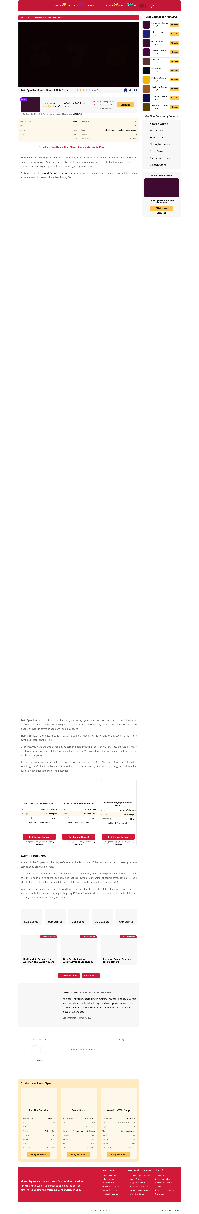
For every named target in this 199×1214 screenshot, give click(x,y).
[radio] (78, 90)
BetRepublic (156, 68)
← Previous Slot (69, 975)
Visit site (125, 104)
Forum (91, 6)
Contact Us (161, 1186)
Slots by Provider (110, 1175)
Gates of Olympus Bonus (140, 1175)
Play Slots (60, 5)
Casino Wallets (109, 1183)
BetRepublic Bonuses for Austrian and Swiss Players (38, 960)
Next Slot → (90, 975)
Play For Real (38, 1154)
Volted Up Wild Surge (119, 1110)
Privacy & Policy (163, 1179)
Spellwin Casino (158, 50)
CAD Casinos (126, 921)
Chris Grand (70, 992)
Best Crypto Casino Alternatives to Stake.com (78, 960)
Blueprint (51, 1118)
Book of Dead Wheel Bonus (78, 803)
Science (132, 1131)
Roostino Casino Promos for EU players (117, 960)
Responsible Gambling (166, 1190)
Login (122, 1039)
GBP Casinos (79, 921)
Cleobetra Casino (159, 87)
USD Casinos (55, 921)
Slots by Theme (109, 1179)
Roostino (155, 59)
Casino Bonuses (74, 5)
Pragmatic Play (89, 1118)
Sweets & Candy (89, 1131)
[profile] (152, 6)
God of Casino (49, 103)
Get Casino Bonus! (39, 836)
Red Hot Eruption (39, 1110)
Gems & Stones (131, 130)
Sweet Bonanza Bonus (139, 1186)
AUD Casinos (102, 921)
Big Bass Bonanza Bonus (140, 1190)
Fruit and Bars (120, 130)
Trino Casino (157, 32)
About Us (161, 1175)
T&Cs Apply (161, 213)
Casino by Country (110, 1190)
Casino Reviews (110, 5)
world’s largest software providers (62, 172)
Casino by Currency (111, 1186)
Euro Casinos (31, 921)
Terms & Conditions (165, 1183)
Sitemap (160, 1194)
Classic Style (109, 130)
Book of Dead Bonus (138, 1179)
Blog (85, 6)
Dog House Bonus (137, 1183)
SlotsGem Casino (159, 96)
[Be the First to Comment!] (83, 1049)
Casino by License (110, 1194)
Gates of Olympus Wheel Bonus (118, 804)
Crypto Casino (125, 5)
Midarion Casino (158, 78)
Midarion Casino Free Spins (39, 803)
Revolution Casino (159, 23)
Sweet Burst (79, 1110)
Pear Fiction (130, 1118)
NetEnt (74, 122)
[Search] (141, 6)
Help (135, 5)
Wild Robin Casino (159, 105)
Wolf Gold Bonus (137, 1194)
